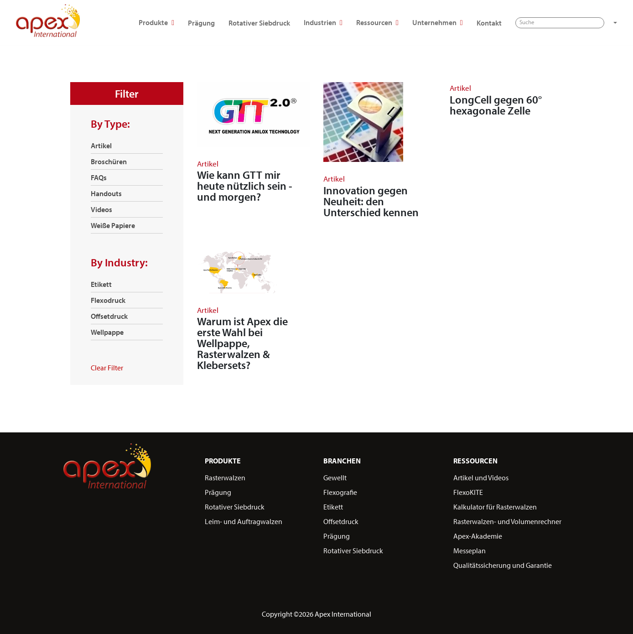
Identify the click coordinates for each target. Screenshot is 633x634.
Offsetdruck (109, 316)
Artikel (101, 145)
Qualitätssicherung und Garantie (502, 565)
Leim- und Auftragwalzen (243, 521)
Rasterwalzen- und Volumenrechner (507, 521)
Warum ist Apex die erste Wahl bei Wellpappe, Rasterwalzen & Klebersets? (242, 343)
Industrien (405, 18)
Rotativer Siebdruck (342, 17)
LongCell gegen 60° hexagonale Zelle (496, 105)
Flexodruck (108, 300)
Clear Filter (107, 367)
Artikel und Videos (480, 477)
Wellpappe (107, 332)
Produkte (239, 18)
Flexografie (340, 492)
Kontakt (571, 17)
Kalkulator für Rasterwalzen (495, 506)
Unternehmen (520, 18)
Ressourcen (460, 18)
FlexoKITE (468, 492)
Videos (101, 209)
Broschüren (109, 161)
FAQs (99, 177)
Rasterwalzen (225, 477)
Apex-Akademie (477, 535)
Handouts (106, 193)
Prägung (283, 17)
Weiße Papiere (113, 225)
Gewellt (335, 477)
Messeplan (469, 550)
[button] (148, 41)
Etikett (101, 284)
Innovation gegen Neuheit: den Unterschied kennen (371, 201)
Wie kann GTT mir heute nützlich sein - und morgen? (244, 185)
